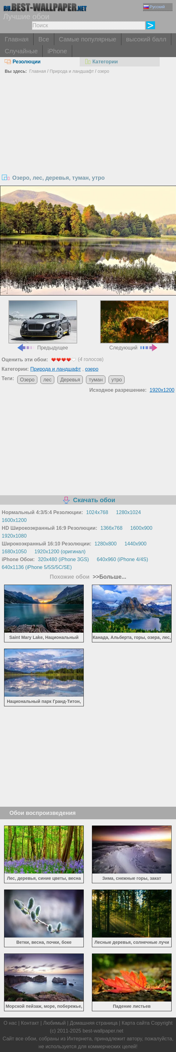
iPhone (57, 51)
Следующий (134, 325)
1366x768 (111, 528)
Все (43, 39)
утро (116, 379)
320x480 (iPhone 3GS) (63, 559)
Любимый (54, 1023)
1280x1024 (128, 512)
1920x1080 (14, 536)
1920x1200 (162, 390)
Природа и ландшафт (72, 71)
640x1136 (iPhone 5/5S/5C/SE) (37, 567)
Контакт (30, 1023)
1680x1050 (14, 551)
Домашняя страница (94, 1023)
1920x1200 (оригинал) (60, 551)
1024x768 (97, 512)
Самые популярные (87, 39)
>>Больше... (108, 577)
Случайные (21, 51)
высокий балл (146, 39)
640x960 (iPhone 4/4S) (122, 559)
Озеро (27, 379)
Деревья (70, 379)
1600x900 (141, 528)
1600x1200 (14, 520)
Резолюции (22, 61)
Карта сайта (136, 1023)
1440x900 (136, 543)
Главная (17, 39)
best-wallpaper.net (103, 1030)
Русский (154, 6)
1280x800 (105, 543)
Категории (101, 61)
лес (47, 379)
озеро (103, 71)
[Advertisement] (88, 123)
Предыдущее (42, 325)
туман (96, 379)
